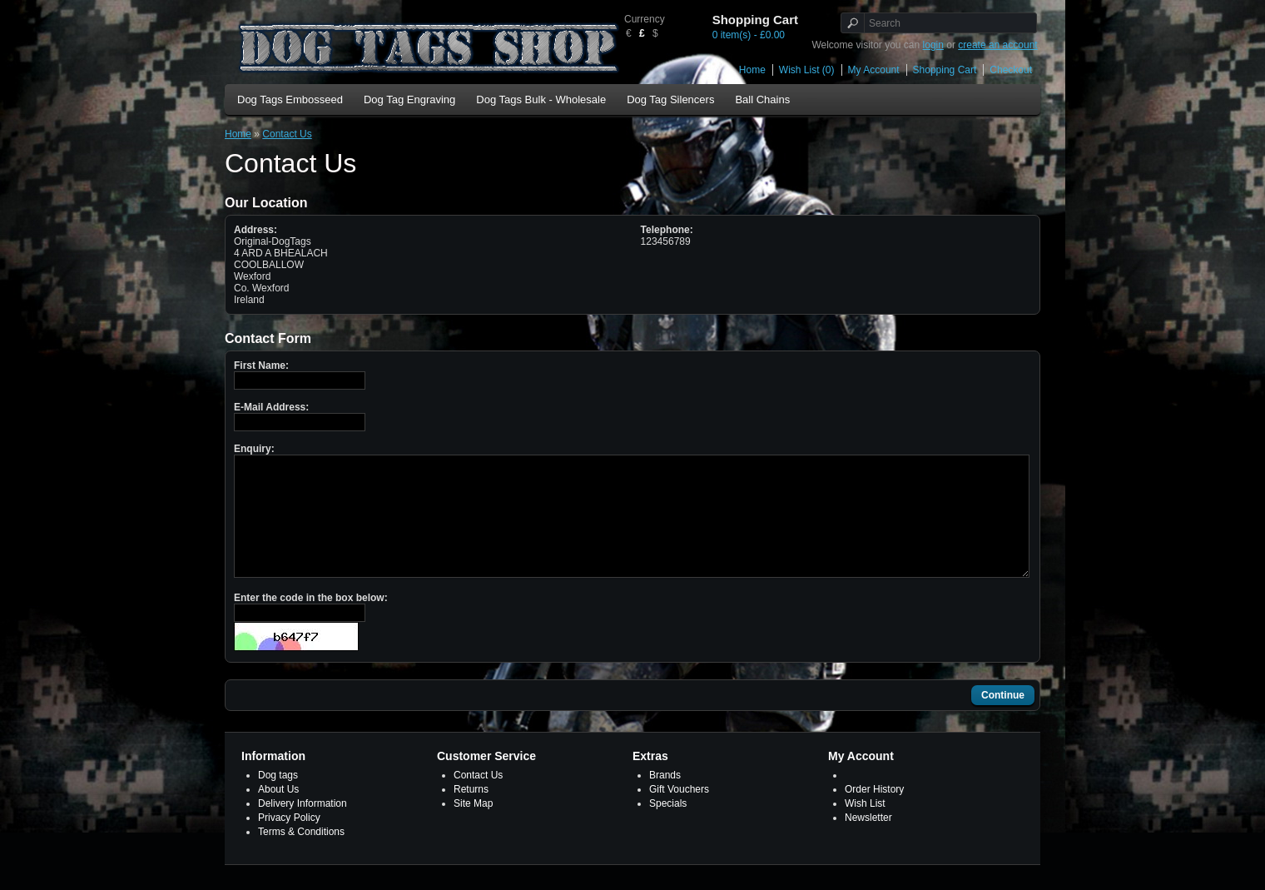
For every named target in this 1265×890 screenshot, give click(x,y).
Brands (665, 800)
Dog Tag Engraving (409, 99)
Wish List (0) (807, 70)
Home (752, 70)
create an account (997, 45)
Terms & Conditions (301, 857)
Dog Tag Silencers (670, 99)
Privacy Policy (289, 842)
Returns (471, 814)
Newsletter (868, 842)
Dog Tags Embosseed (290, 99)
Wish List (865, 828)
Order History (874, 814)
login (933, 45)
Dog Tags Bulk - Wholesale (541, 99)
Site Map (473, 828)
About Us (278, 814)
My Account (874, 70)
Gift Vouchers (679, 814)
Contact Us (286, 134)
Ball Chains (762, 99)
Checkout (1011, 70)
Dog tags (278, 800)
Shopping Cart (945, 70)
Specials (668, 828)
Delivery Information (302, 828)
